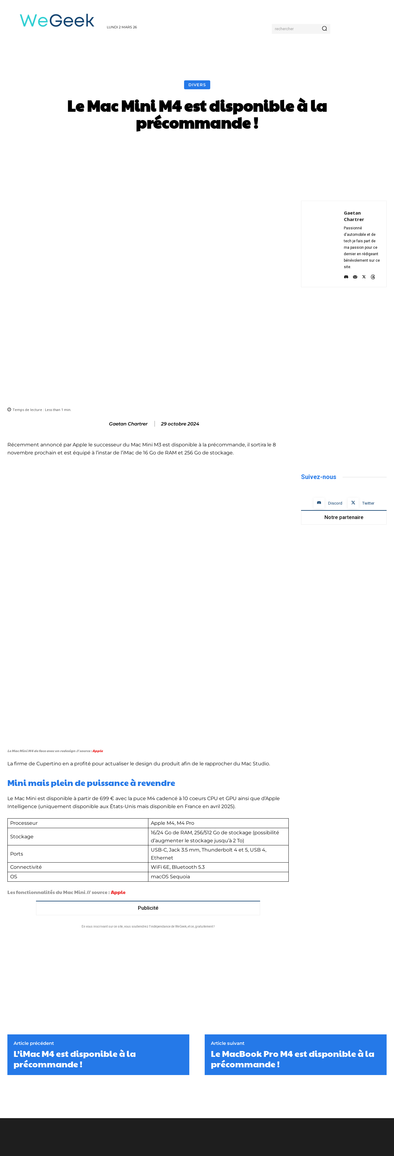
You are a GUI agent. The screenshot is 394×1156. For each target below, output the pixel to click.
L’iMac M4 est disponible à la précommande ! (75, 993)
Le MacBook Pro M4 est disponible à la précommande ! (292, 993)
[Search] (324, 29)
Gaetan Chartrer (128, 424)
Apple (97, 685)
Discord (335, 503)
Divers (197, 84)
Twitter (368, 503)
